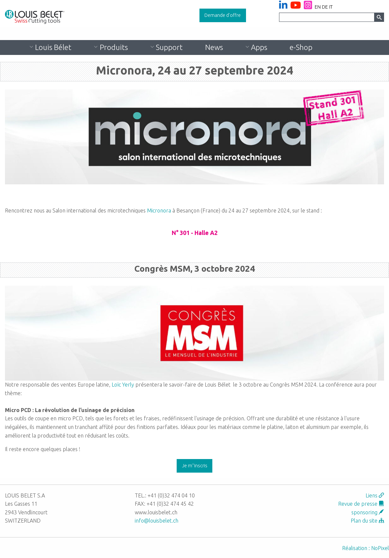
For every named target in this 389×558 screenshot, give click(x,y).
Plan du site (367, 521)
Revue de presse (361, 504)
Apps (259, 47)
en (318, 7)
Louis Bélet (53, 47)
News (214, 47)
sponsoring (367, 512)
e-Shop (301, 47)
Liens (375, 495)
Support (169, 47)
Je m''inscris (194, 465)
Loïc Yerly (123, 385)
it (331, 7)
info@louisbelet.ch (156, 521)
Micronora (159, 210)
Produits (114, 47)
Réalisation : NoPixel (365, 548)
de (325, 7)
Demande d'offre (222, 15)
